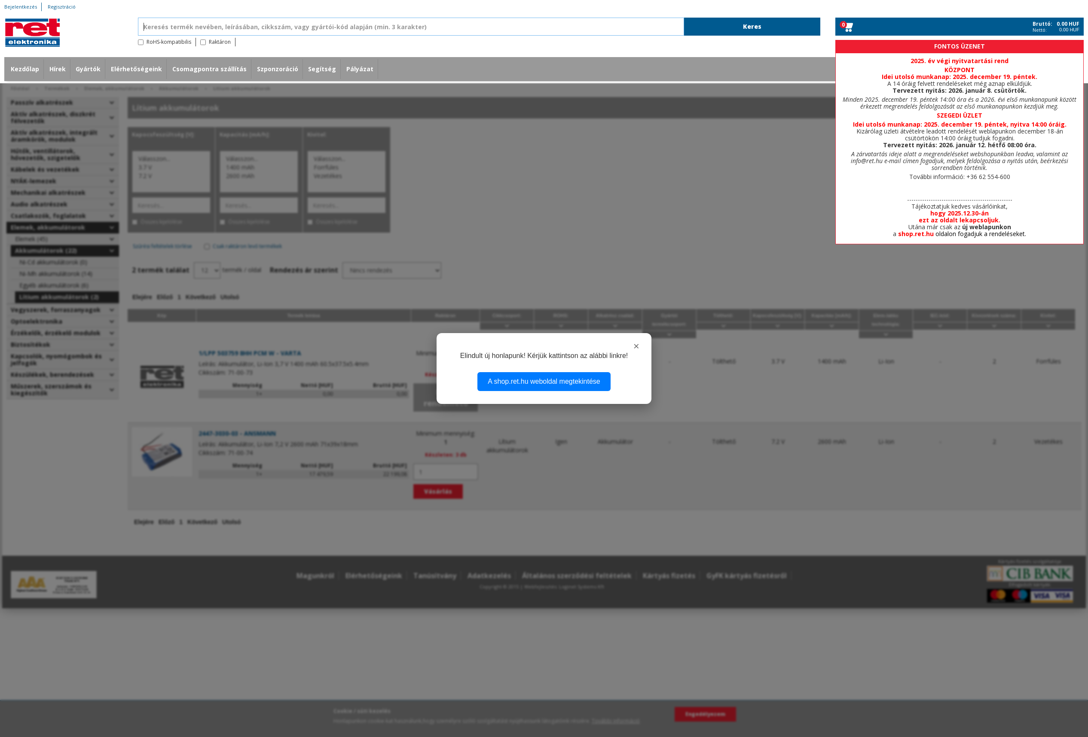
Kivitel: (317, 134)
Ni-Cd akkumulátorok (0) (53, 262)
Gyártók (88, 69)
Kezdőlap (25, 69)
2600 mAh (259, 176)
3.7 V (171, 167)
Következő (201, 297)
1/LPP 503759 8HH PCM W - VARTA (250, 353)
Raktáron (220, 41)
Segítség (322, 69)
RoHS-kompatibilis (169, 41)
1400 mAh (259, 167)
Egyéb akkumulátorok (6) (54, 285)
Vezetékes (346, 176)
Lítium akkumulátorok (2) (59, 297)
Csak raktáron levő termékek (247, 246)
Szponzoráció (277, 69)
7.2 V (171, 176)
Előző (165, 297)
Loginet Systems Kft (581, 586)
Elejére (142, 297)
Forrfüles (346, 167)
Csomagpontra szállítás (209, 69)
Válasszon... (171, 159)
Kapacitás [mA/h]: (245, 134)
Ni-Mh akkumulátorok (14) (55, 274)
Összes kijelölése (161, 221)
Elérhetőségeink (136, 69)
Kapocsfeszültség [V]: (163, 134)
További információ (616, 721)
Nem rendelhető (446, 397)
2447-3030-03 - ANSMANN (237, 433)
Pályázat (359, 69)
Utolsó (229, 297)
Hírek (57, 69)
